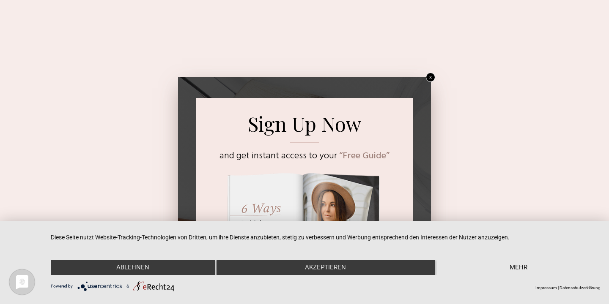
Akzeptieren (325, 267)
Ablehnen (132, 267)
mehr (518, 267)
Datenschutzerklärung (580, 287)
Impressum (546, 287)
